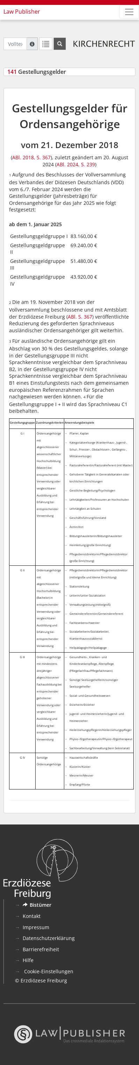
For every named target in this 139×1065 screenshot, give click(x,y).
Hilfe (28, 960)
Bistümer (37, 905)
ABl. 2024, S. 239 (76, 164)
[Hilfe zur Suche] (32, 43)
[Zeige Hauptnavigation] (129, 12)
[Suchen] (59, 43)
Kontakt (32, 916)
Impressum (36, 927)
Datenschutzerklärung (49, 938)
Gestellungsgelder (36, 72)
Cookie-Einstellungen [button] (48, 971)
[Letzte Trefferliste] (45, 43)
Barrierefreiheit (41, 949)
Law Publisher (21, 11)
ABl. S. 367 (80, 316)
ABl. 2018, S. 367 (31, 157)
